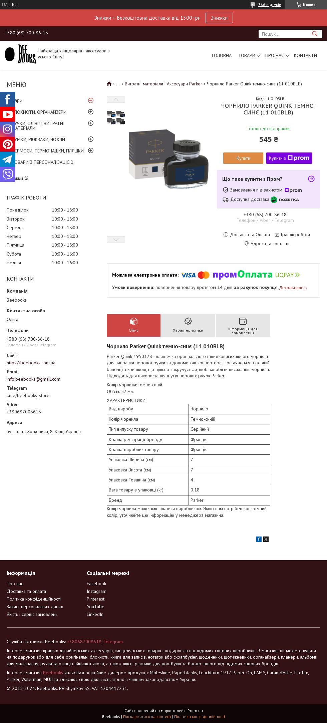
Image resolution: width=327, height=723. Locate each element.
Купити (243, 158)
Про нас (274, 55)
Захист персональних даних (35, 607)
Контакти (305, 55)
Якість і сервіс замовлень (32, 614)
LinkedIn (95, 614)
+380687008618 (84, 642)
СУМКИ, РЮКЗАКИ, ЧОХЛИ (38, 139)
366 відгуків (269, 4)
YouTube (95, 607)
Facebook (96, 584)
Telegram (113, 642)
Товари (246, 55)
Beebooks (53, 673)
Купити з (289, 158)
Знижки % (17, 178)
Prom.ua (195, 710)
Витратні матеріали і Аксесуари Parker (163, 83)
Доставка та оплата (26, 591)
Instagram (96, 591)
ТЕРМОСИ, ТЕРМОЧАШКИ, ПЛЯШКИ (48, 151)
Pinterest (95, 599)
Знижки (219, 17)
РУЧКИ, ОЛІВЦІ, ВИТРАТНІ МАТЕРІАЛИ (38, 125)
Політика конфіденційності (34, 599)
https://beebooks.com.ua (31, 363)
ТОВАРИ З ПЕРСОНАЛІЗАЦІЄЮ (42, 162)
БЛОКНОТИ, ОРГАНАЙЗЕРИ (39, 112)
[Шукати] (314, 34)
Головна (222, 55)
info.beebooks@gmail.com (33, 379)
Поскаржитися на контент (147, 716)
